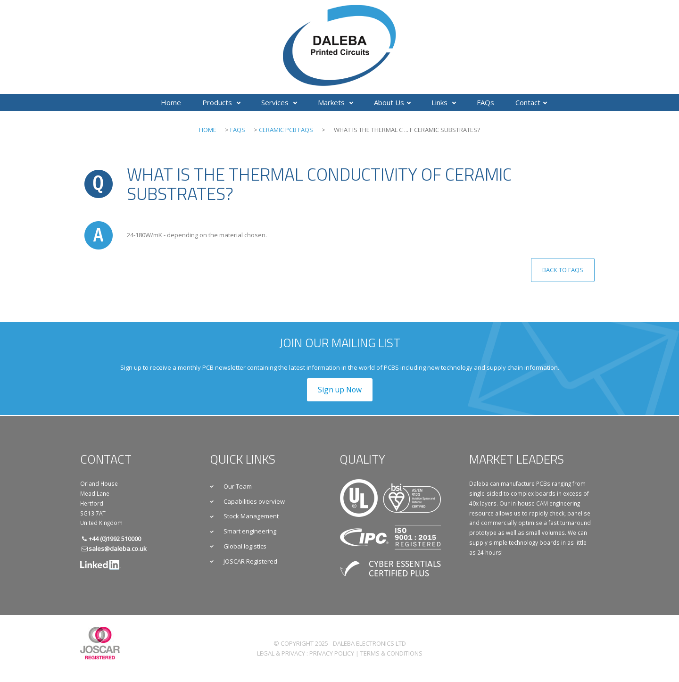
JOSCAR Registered (250, 561)
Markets (335, 102)
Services (279, 102)
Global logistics (245, 546)
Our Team (238, 486)
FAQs (485, 102)
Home (171, 102)
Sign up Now (340, 389)
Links (443, 102)
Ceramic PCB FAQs (286, 129)
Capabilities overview (254, 501)
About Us (392, 102)
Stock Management (251, 516)
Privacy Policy (331, 653)
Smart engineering (250, 531)
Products (221, 102)
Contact (531, 102)
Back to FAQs (562, 270)
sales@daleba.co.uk (118, 548)
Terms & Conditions (391, 653)
